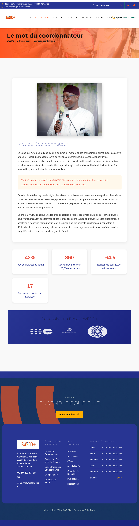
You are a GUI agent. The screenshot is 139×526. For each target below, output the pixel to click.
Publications (57, 17)
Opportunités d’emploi (73, 472)
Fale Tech (90, 510)
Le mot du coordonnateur (52, 452)
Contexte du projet (50, 481)
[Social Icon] (115, 5)
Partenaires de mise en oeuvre (52, 460)
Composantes (51, 475)
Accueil (27, 17)
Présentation (41, 17)
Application (72, 456)
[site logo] (10, 17)
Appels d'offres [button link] (69, 414)
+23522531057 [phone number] (130, 17)
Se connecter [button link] (101, 5)
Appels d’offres (74, 466)
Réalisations (72, 17)
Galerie (86, 17)
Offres (99, 17)
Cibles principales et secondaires (53, 468)
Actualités (110, 17)
